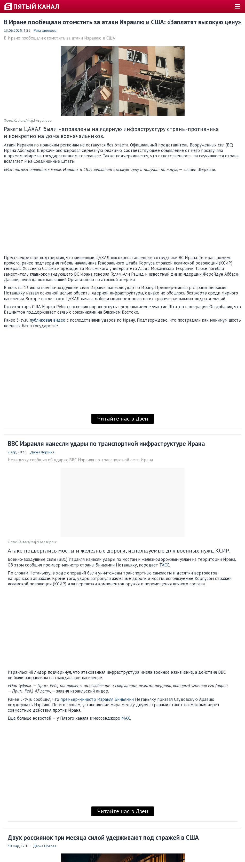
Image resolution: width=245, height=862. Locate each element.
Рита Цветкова (45, 30)
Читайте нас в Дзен (122, 418)
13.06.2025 (13, 30)
